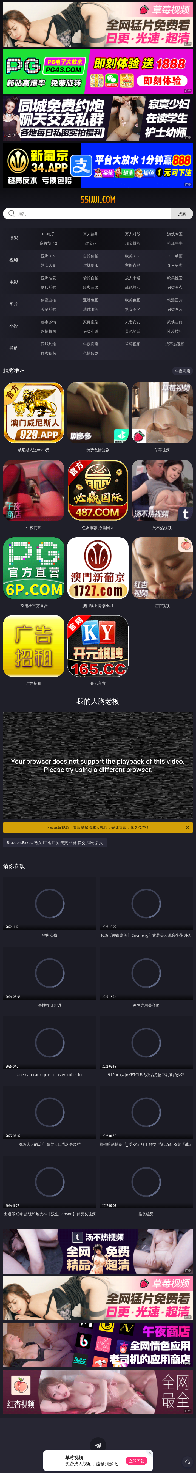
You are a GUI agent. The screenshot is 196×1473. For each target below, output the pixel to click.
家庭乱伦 (90, 322)
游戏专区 (175, 234)
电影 (13, 282)
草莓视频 (132, 344)
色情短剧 (90, 353)
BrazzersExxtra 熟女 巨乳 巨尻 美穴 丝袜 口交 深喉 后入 (55, 842)
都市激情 (48, 322)
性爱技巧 (175, 331)
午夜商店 (90, 344)
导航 (13, 348)
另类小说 (90, 331)
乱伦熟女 (132, 287)
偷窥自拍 (48, 300)
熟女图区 (132, 309)
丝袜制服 (90, 265)
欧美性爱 (175, 278)
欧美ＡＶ (132, 256)
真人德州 (90, 234)
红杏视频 (48, 353)
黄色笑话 (132, 331)
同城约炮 (48, 344)
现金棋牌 (132, 243)
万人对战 (132, 234)
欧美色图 (132, 300)
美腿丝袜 (48, 309)
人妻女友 (132, 322)
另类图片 (175, 309)
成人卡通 (132, 278)
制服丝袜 (48, 287)
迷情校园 (48, 331)
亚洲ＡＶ (48, 256)
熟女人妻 (48, 265)
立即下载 (136, 1460)
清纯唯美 (90, 309)
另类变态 (175, 287)
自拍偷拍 (90, 256)
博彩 (13, 238)
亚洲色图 (90, 300)
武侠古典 (175, 322)
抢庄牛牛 (175, 243)
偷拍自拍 (90, 278)
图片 (13, 304)
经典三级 (90, 287)
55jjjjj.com (97, 199)
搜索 (182, 213)
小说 (13, 326)
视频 (13, 260)
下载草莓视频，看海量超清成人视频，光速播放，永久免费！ (118, 827)
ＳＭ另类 (175, 265)
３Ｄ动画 (175, 256)
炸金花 (90, 243)
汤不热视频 (174, 344)
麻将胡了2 (48, 243)
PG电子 (48, 234)
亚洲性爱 (48, 278)
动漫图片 (175, 300)
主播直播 (132, 265)
